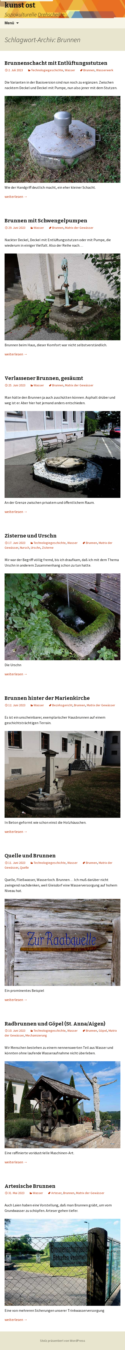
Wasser (70, 70)
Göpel (103, 1030)
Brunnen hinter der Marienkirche (47, 698)
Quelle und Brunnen (30, 856)
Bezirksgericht (62, 705)
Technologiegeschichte (47, 70)
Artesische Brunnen (30, 1186)
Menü (9, 23)
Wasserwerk (104, 70)
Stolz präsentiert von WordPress (62, 1341)
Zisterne (48, 547)
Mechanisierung (36, 1035)
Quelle (24, 867)
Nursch (24, 547)
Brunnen (89, 70)
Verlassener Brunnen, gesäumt (44, 378)
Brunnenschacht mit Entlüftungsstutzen (56, 63)
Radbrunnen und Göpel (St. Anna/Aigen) (55, 1024)
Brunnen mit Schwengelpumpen (46, 221)
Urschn (35, 547)
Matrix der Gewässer (79, 228)
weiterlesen (16, 196)
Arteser (56, 1193)
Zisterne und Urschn (31, 536)
